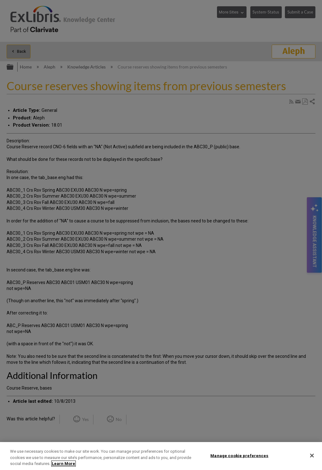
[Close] (312, 455)
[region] (161, 456)
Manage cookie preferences (239, 455)
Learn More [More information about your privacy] (63, 463)
